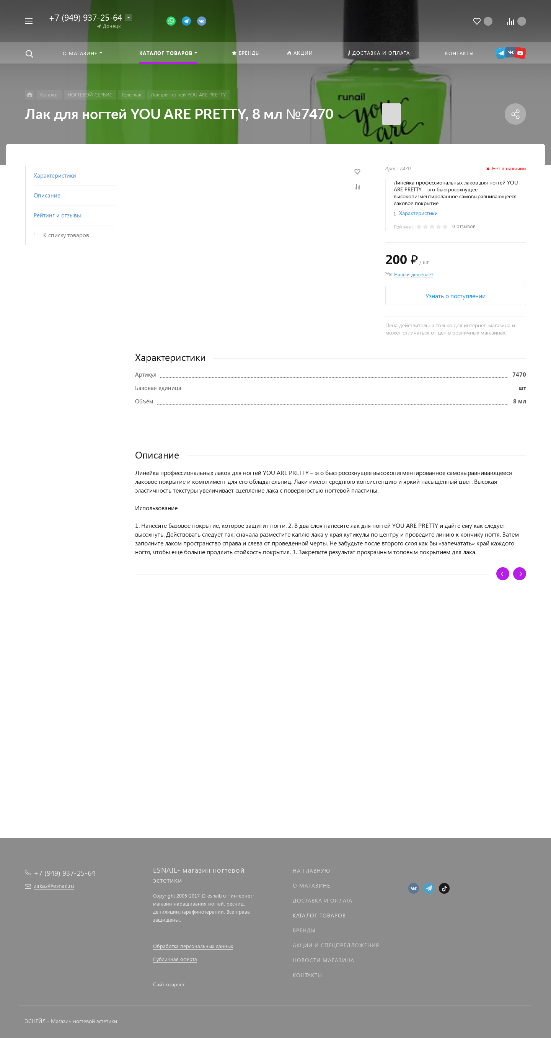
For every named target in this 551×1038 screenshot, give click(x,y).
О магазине (311, 885)
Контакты (307, 975)
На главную (311, 870)
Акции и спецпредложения (336, 945)
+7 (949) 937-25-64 (85, 17)
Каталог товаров (319, 915)
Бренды (304, 930)
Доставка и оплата (322, 900)
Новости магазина (323, 960)
